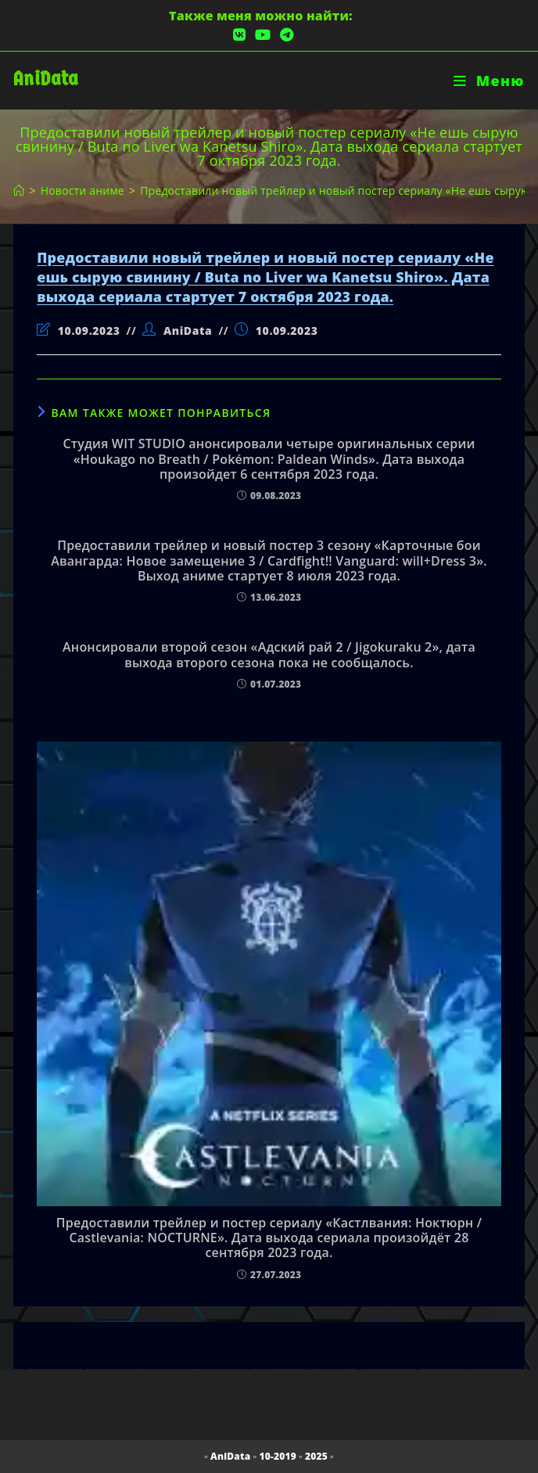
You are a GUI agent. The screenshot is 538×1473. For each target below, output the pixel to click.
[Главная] (18, 190)
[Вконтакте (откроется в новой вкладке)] (239, 34)
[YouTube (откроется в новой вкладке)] (262, 34)
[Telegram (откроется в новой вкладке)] (284, 34)
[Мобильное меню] (489, 80)
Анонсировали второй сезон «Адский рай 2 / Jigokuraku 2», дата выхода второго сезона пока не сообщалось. (269, 655)
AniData (45, 78)
